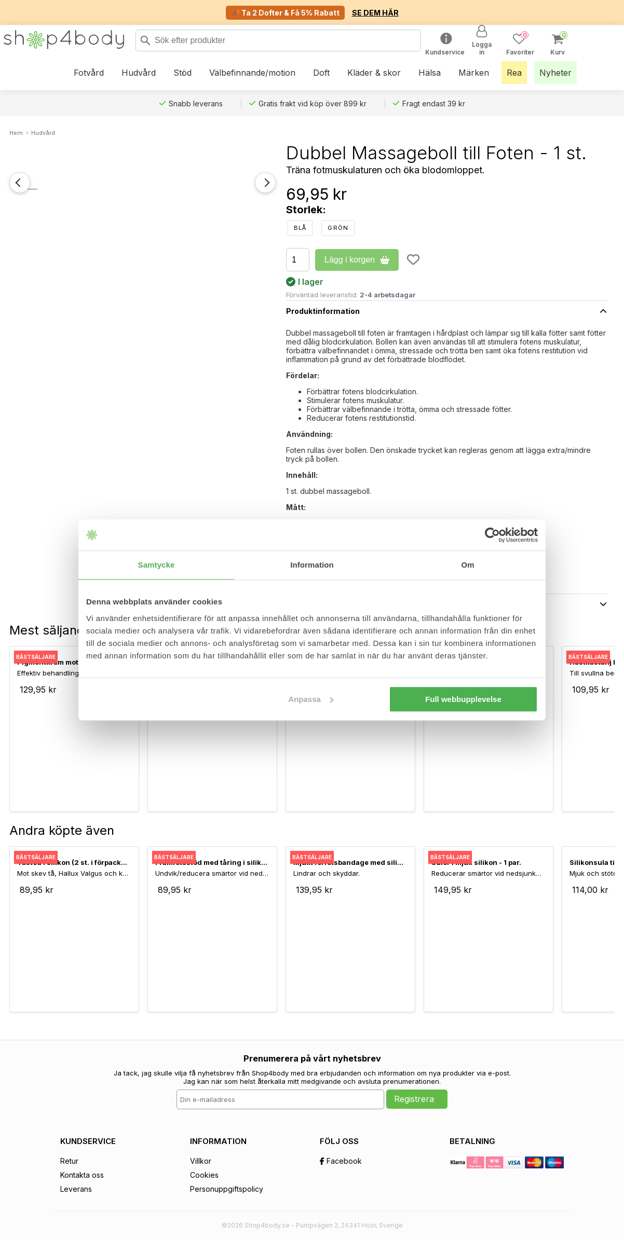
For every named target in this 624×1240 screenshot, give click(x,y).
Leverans (76, 1188)
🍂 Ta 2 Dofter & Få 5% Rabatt (285, 12)
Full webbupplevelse (463, 699)
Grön (338, 227)
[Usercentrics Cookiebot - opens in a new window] (492, 535)
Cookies (204, 1174)
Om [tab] (467, 564)
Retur (69, 1160)
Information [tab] (312, 564)
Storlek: (306, 209)
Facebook (341, 1160)
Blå (300, 227)
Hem (16, 132)
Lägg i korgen (356, 259)
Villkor (200, 1160)
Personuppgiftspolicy (226, 1188)
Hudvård (43, 132)
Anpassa (310, 699)
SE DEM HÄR (375, 12)
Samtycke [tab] (156, 564)
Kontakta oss (82, 1174)
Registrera (414, 1099)
